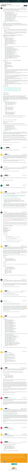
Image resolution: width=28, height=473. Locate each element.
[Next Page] (16, 464)
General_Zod (4, 147)
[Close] (27, 455)
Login (4, 461)
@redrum (6, 166)
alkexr (3, 7)
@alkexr (8, 154)
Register (2, 461)
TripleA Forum (7, 1)
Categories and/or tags (9, 301)
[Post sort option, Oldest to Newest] (22, 5)
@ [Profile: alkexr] (4, 155)
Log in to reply (25, 5)
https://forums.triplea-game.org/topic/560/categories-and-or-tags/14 (12, 88)
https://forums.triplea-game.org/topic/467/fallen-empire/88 (10, 196)
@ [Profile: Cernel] (4, 413)
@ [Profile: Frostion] (4, 409)
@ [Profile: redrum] (4, 167)
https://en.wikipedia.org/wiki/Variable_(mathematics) (9, 398)
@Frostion (9, 397)
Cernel (3, 397)
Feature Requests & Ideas (3, 5)
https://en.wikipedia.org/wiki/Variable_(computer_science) (10, 414)
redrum (4, 351)
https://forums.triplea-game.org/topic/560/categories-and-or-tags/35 (12, 90)
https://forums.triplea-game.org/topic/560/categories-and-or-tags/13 (12, 87)
